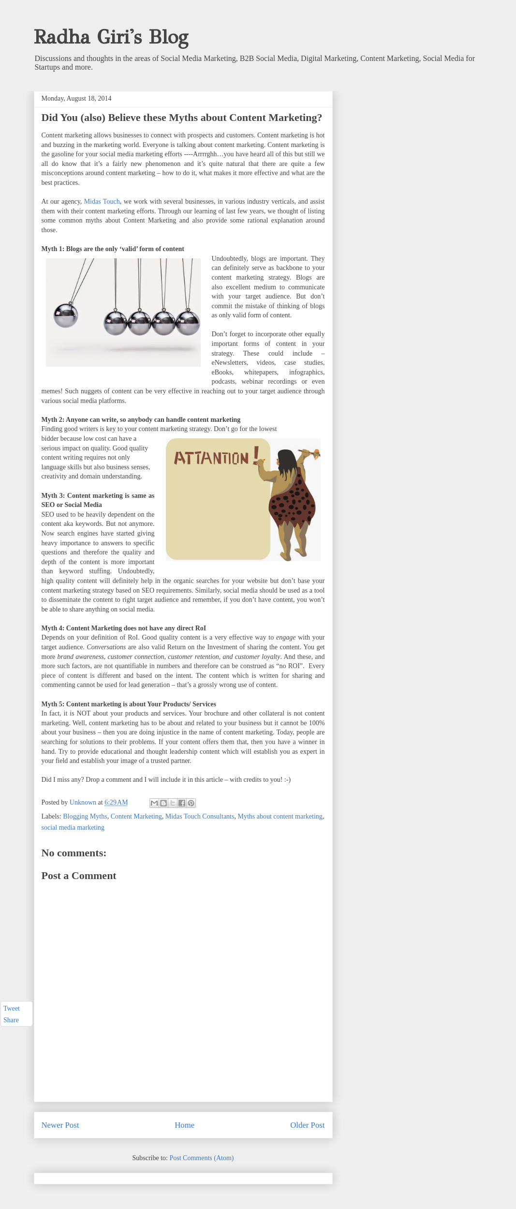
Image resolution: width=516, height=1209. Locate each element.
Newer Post (60, 1125)
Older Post (307, 1125)
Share (11, 1020)
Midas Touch (102, 201)
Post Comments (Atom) (201, 1158)
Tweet (11, 1008)
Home (184, 1125)
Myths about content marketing (279, 816)
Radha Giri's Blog (111, 37)
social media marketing (73, 827)
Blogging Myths (85, 816)
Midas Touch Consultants (200, 816)
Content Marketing (136, 816)
